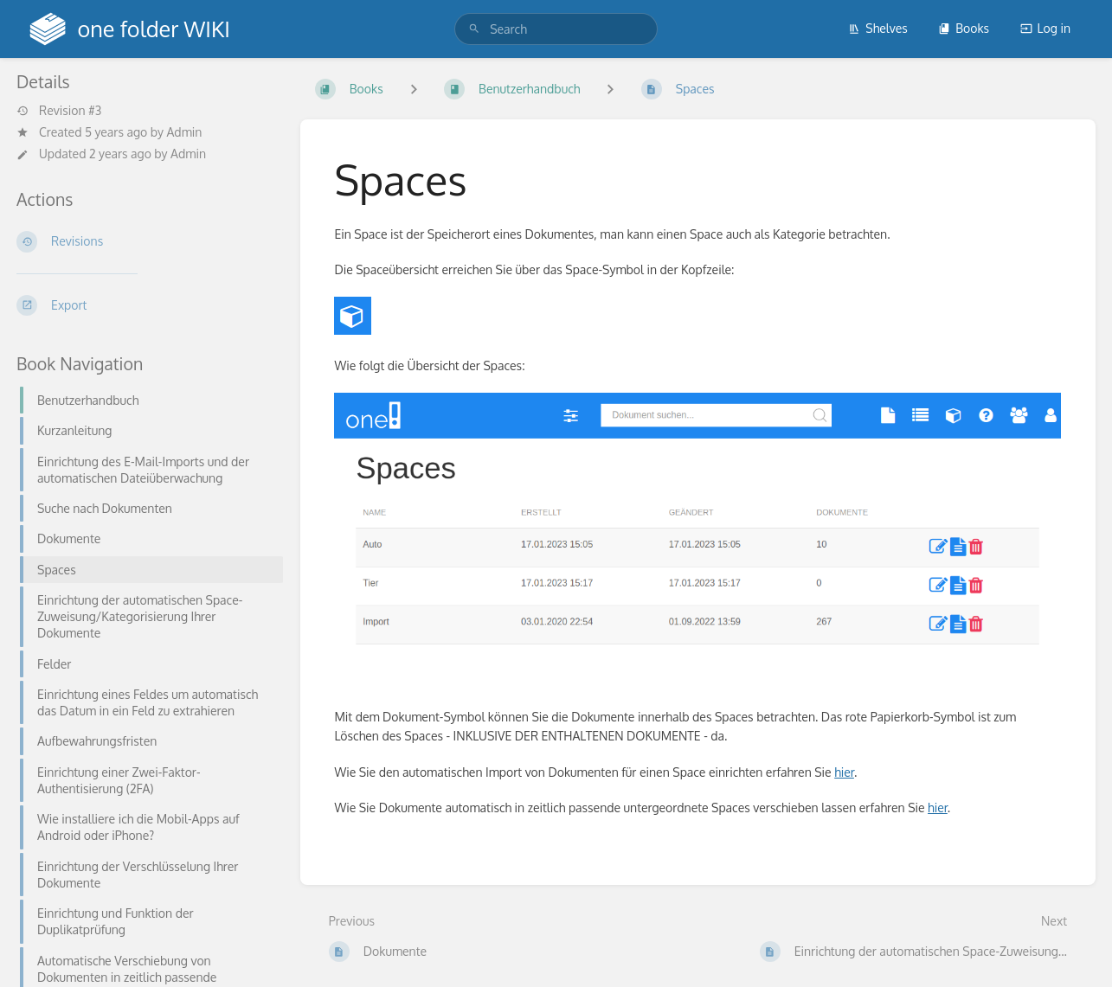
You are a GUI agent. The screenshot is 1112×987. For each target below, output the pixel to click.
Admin (184, 132)
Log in (1045, 28)
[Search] (474, 29)
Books (963, 28)
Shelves (878, 28)
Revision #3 (58, 111)
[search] (556, 29)
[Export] (144, 305)
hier (844, 772)
